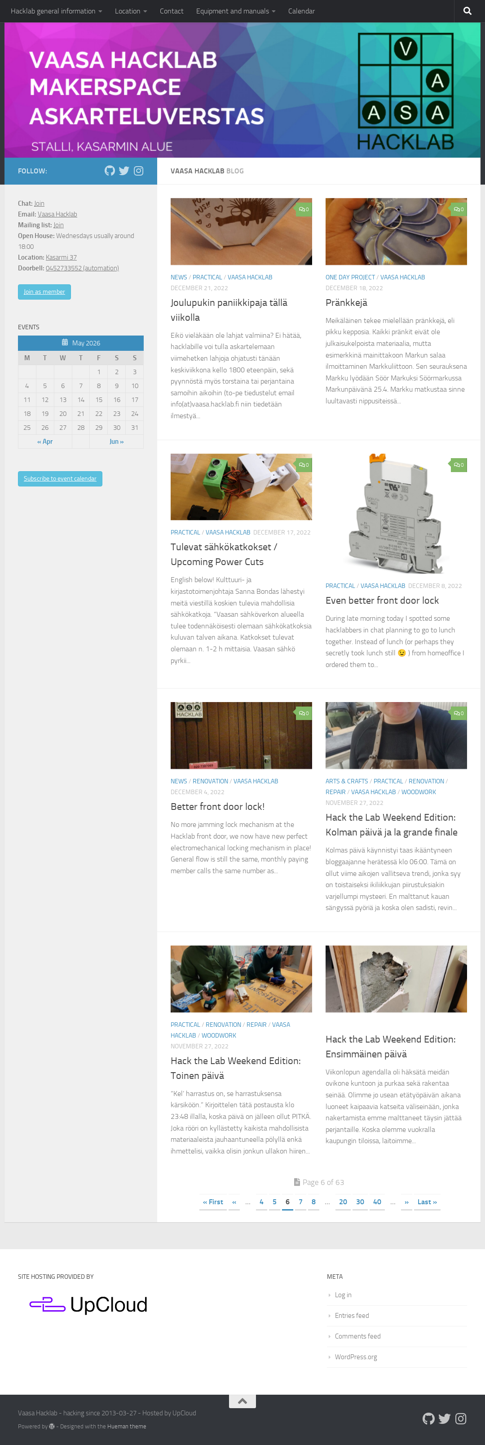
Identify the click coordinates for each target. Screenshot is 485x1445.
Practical (207, 277)
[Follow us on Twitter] (124, 170)
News (179, 277)
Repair (336, 792)
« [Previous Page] (234, 1202)
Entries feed (352, 1316)
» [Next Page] (407, 1202)
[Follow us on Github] (109, 170)
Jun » (117, 441)
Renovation (210, 781)
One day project (350, 277)
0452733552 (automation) (82, 268)
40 (377, 1202)
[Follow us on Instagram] (138, 170)
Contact (172, 11)
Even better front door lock (382, 600)
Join (39, 203)
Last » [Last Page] (427, 1202)
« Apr (45, 441)
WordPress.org (356, 1357)
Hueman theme (126, 1426)
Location (128, 11)
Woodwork (418, 792)
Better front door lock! (218, 807)
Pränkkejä (346, 303)
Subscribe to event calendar (60, 478)
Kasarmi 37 (61, 257)
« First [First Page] (213, 1202)
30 (360, 1202)
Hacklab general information (53, 11)
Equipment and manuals (232, 11)
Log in (343, 1295)
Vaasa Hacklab (250, 277)
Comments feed (358, 1336)
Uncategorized (349, 1025)
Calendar (301, 11)
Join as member (44, 292)
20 (343, 1202)
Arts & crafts (347, 781)
